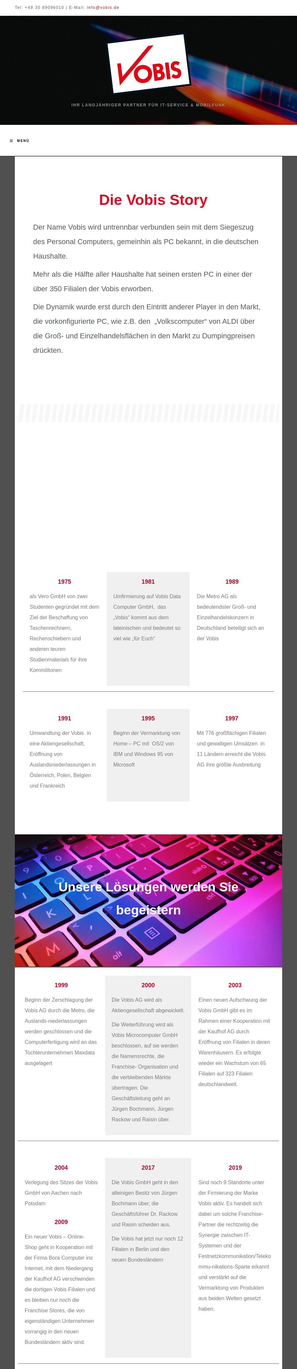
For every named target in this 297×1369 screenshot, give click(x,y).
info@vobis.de (103, 7)
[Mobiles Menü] (19, 141)
